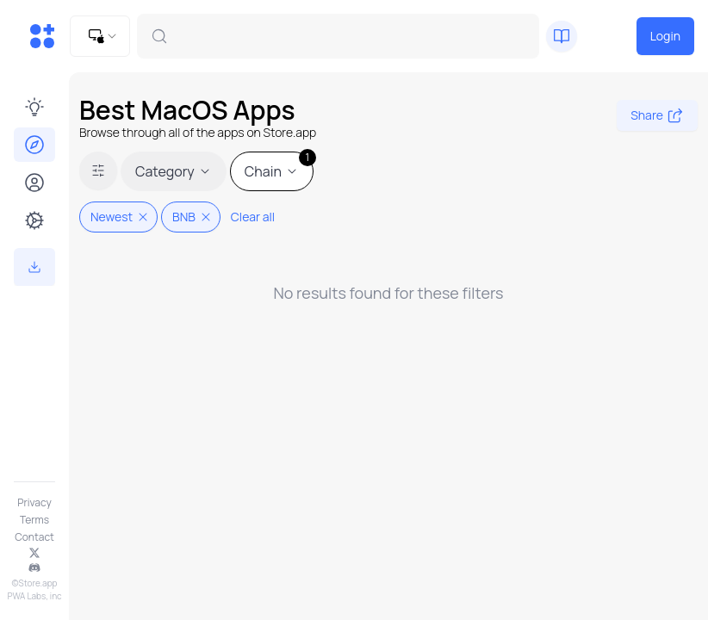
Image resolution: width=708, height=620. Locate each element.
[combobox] (100, 36)
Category (173, 171)
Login (665, 36)
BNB (192, 216)
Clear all (253, 216)
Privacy (34, 503)
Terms (34, 520)
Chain (279, 166)
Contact (34, 537)
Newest (120, 216)
